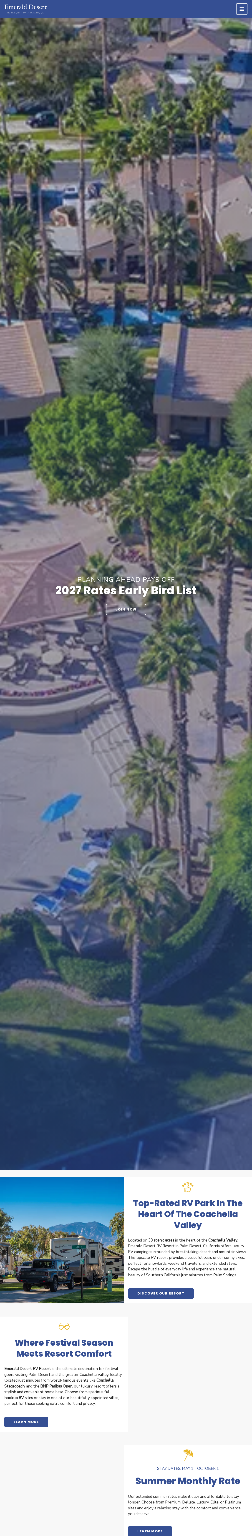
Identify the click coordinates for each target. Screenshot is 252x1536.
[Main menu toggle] (242, 9)
